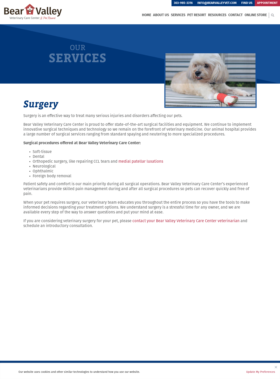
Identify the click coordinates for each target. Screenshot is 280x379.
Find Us (246, 3)
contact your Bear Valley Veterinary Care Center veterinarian (186, 221)
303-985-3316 (183, 3)
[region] (140, 371)
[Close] (276, 366)
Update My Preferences (260, 372)
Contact (235, 15)
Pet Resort (196, 15)
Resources (217, 15)
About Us (161, 15)
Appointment (267, 3)
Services (178, 15)
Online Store (256, 15)
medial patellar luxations (140, 162)
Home (146, 15)
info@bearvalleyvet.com (217, 3)
